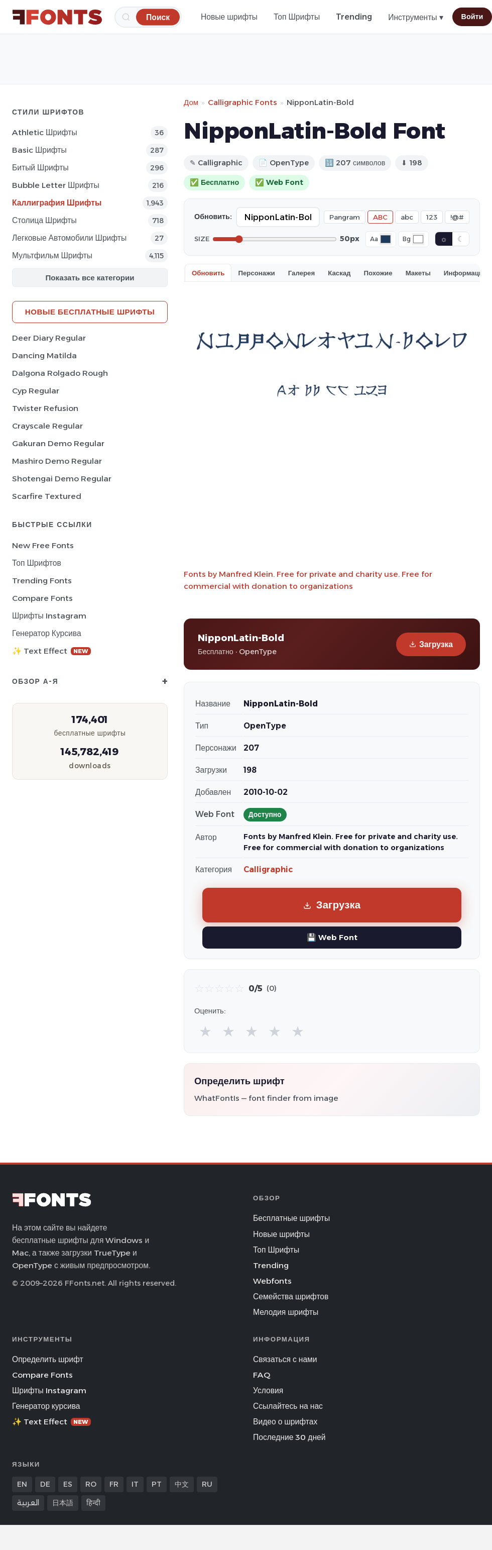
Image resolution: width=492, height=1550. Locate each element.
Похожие (378, 273)
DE (45, 1484)
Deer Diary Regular (49, 338)
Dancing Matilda (44, 355)
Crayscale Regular (47, 426)
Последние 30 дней (289, 1437)
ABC (380, 217)
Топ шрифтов (36, 563)
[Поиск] (158, 17)
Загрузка (431, 644)
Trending (354, 17)
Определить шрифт (47, 1359)
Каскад (339, 273)
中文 (182, 1484)
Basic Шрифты (39, 150)
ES (67, 1484)
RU (207, 1484)
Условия (268, 1390)
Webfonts (272, 1281)
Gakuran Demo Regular (58, 443)
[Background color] (418, 239)
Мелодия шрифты (285, 1312)
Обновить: (213, 216)
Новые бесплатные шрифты (90, 312)
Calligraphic (268, 869)
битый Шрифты (40, 167)
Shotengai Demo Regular (61, 478)
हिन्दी (93, 1502)
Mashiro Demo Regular (57, 461)
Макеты (418, 273)
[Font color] (386, 239)
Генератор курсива (46, 633)
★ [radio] (205, 1031)
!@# (457, 217)
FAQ (261, 1375)
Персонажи (256, 273)
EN (22, 1484)
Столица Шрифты (44, 220)
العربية (28, 1502)
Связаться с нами (285, 1359)
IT (135, 1484)
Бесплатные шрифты (291, 1218)
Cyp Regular (35, 390)
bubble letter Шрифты (55, 185)
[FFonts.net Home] (57, 17)
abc (407, 217)
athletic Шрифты (44, 132)
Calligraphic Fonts (242, 102)
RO (90, 1484)
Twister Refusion (45, 408)
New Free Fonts (43, 545)
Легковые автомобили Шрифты (69, 238)
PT (157, 1484)
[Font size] (274, 239)
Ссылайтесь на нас (288, 1406)
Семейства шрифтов (290, 1296)
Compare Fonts (42, 598)
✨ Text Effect (51, 651)
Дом (191, 102)
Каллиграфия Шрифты (56, 203)
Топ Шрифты (297, 17)
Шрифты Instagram (49, 616)
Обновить (208, 273)
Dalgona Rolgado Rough (60, 373)
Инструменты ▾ (415, 17)
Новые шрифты (229, 17)
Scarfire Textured (46, 496)
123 (431, 217)
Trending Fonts (42, 580)
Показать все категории (90, 277)
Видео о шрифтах (285, 1421)
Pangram (344, 217)
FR (113, 1484)
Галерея (301, 273)
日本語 (62, 1502)
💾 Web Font (332, 937)
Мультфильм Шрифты (52, 255)
